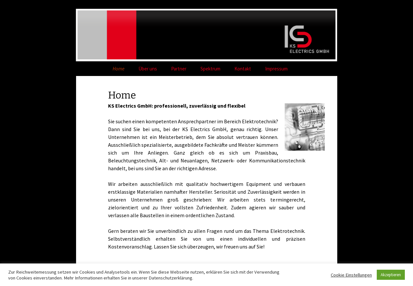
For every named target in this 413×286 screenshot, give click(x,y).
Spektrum (210, 69)
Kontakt (242, 69)
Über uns (147, 69)
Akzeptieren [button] (391, 275)
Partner (178, 69)
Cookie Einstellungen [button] (351, 275)
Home (118, 69)
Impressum (276, 69)
